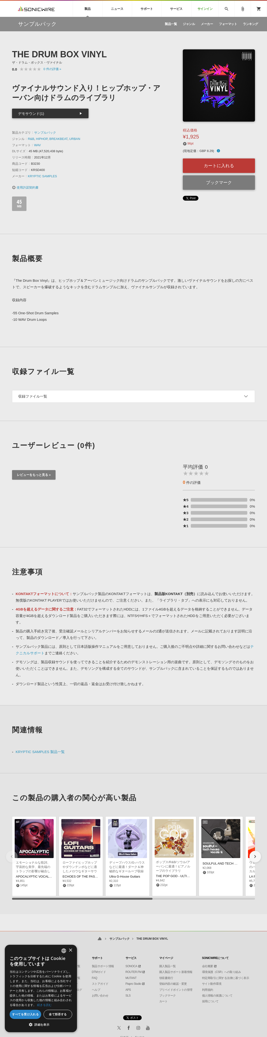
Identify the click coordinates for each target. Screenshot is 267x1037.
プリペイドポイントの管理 (175, 989)
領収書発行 (166, 978)
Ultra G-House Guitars (124, 876)
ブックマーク (219, 182)
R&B (31, 139)
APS (128, 989)
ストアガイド (100, 983)
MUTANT (131, 978)
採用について (210, 1001)
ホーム (99, 939)
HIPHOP (42, 139)
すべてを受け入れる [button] (25, 1014)
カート (163, 1001)
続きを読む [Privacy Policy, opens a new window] (44, 1005)
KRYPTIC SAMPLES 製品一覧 (40, 752)
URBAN (74, 139)
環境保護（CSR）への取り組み (221, 972)
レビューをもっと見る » (34, 475)
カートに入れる (219, 165)
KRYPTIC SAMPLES (42, 176)
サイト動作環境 (212, 983)
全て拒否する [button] (58, 1014)
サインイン (205, 9)
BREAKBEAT (58, 139)
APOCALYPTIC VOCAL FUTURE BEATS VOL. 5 (50, 876)
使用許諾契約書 (25, 187)
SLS (128, 995)
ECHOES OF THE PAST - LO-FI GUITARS (92, 876)
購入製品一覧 (167, 966)
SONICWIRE (36, 9)
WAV (37, 145)
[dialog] (41, 988)
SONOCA (131, 966)
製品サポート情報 (103, 966)
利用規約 (207, 989)
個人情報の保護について (217, 995)
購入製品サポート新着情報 (175, 972)
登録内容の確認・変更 (173, 983)
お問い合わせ (100, 995)
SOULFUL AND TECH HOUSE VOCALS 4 (232, 863)
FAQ (94, 978)
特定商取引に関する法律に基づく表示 (225, 978)
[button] (255, 856)
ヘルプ (96, 989)
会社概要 (207, 966)
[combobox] (63, 950)
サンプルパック (45, 132)
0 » (52, 69)
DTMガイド (99, 972)
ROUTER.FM (134, 972)
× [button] (70, 950)
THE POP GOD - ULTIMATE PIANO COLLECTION (191, 876)
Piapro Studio (133, 983)
